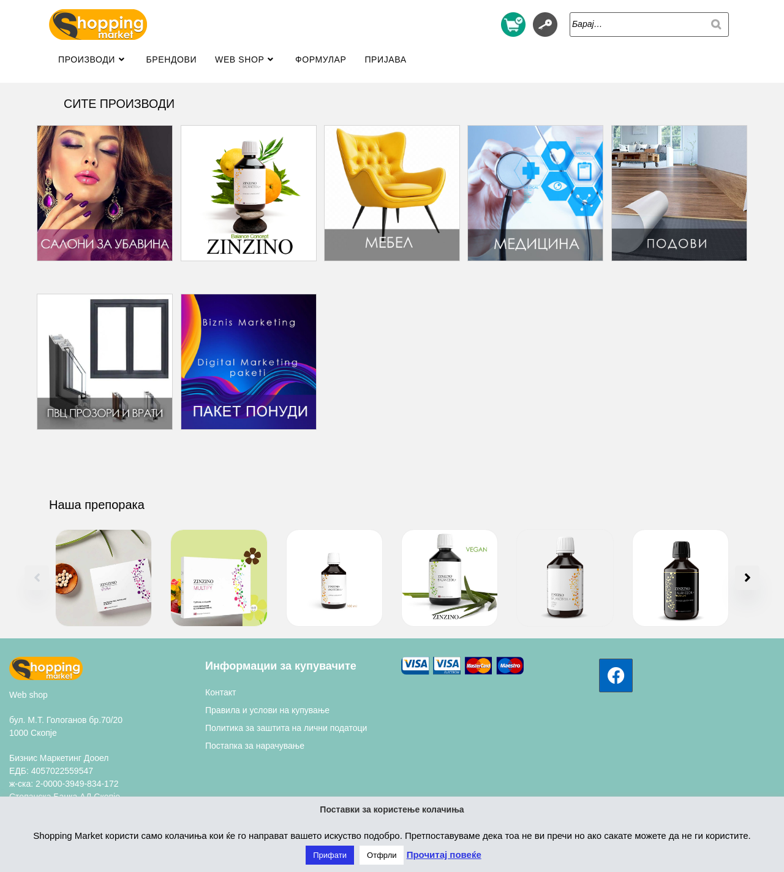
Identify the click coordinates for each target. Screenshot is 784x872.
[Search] (716, 24)
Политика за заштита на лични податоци (286, 728)
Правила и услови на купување (267, 710)
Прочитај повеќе (444, 854)
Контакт (220, 692)
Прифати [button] (330, 855)
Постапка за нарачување (254, 746)
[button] (747, 577)
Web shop (28, 695)
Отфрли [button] (381, 855)
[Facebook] (616, 675)
